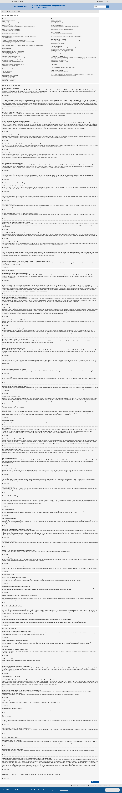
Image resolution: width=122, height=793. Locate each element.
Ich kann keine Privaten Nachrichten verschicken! (61, 33)
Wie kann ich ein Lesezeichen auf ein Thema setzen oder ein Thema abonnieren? (68, 58)
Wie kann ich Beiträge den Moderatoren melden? (12, 61)
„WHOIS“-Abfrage (11, 761)
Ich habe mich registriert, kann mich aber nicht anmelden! (14, 24)
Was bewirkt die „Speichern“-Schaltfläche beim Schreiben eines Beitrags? (17, 62)
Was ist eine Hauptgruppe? (56, 27)
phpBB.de (92, 225)
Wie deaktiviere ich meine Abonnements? (59, 61)
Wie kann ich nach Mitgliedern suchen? (59, 51)
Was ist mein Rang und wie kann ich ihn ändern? (12, 44)
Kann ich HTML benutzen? (7, 71)
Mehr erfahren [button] (64, 790)
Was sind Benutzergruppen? (57, 22)
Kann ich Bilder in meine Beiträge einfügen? (11, 73)
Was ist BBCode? (6, 69)
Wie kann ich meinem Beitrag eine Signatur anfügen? (13, 52)
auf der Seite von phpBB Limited (42, 743)
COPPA (80, 122)
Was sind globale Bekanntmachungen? (10, 75)
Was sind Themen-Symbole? (8, 80)
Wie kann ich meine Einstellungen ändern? (11, 35)
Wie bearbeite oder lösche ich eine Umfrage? (11, 56)
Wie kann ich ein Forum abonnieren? (58, 60)
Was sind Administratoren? (56, 20)
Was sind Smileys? (6, 72)
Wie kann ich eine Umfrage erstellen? (10, 53)
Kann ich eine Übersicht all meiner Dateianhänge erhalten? (63, 67)
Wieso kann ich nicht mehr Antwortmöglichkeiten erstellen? (14, 55)
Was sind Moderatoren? (56, 21)
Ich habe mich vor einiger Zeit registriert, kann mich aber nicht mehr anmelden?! (18, 26)
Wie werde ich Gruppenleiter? (57, 25)
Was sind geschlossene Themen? (9, 79)
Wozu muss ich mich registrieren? (9, 20)
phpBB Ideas (70, 750)
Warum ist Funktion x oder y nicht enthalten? (60, 72)
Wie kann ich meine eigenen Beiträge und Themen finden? (63, 53)
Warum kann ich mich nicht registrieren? (10, 22)
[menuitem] (21, 2)
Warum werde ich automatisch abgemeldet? (11, 29)
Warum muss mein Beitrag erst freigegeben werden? (13, 64)
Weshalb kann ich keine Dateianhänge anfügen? (12, 58)
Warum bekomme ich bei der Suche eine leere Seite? (62, 50)
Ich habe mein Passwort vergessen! (9, 27)
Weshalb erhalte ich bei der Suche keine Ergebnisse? (62, 49)
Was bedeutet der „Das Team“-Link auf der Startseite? (62, 29)
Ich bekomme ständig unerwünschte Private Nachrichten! (63, 35)
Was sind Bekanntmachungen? (8, 76)
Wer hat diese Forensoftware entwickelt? (59, 71)
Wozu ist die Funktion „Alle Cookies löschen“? (11, 30)
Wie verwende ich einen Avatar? (9, 42)
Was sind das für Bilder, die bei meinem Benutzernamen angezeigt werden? (18, 41)
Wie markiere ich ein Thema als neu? (10, 65)
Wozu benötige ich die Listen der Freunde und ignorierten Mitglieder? (65, 40)
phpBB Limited (82, 225)
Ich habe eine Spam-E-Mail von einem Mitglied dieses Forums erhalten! (66, 36)
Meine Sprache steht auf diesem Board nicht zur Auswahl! (14, 40)
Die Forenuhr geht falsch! (7, 37)
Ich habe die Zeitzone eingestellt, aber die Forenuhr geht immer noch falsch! (18, 38)
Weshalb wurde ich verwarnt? (8, 60)
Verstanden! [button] (112, 790)
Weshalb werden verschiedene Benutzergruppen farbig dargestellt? (65, 26)
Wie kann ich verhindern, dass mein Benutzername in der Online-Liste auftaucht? (19, 36)
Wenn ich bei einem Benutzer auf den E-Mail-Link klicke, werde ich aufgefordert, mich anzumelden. (22, 45)
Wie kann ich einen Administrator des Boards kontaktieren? (63, 75)
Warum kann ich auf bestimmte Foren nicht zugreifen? (13, 57)
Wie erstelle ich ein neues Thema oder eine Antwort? (13, 49)
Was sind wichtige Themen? (8, 77)
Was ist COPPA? (5, 21)
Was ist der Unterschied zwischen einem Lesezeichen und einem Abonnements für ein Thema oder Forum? (73, 57)
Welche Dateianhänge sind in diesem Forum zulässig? (62, 65)
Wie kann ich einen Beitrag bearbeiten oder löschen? (13, 51)
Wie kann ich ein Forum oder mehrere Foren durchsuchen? (63, 47)
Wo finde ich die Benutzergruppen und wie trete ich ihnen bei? (64, 24)
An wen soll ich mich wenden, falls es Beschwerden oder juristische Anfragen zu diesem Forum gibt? (72, 74)
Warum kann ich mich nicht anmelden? (10, 25)
